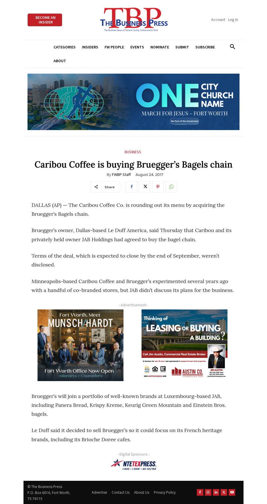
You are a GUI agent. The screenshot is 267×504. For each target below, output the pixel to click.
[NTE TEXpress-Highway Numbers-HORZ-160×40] (133, 464)
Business (133, 152)
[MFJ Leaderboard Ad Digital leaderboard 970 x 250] (133, 102)
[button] (232, 47)
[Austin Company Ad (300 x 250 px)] (184, 345)
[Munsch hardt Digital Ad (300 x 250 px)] (80, 345)
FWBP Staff (121, 174)
